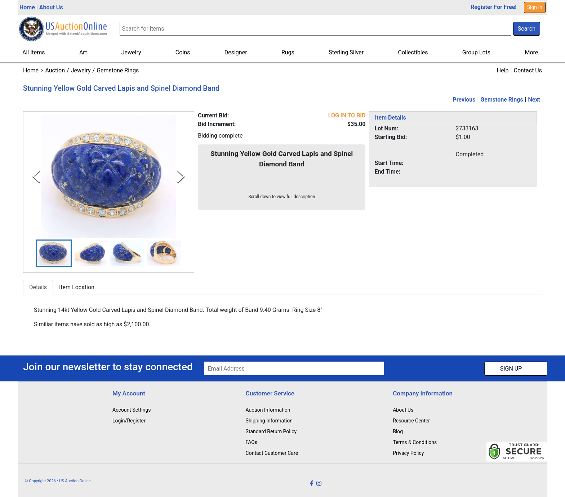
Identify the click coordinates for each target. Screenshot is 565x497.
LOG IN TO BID (347, 115)
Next (534, 99)
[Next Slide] (181, 176)
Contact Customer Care (272, 453)
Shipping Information (269, 421)
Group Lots (476, 52)
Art (83, 52)
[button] (54, 253)
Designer (235, 52)
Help (503, 70)
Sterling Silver (346, 52)
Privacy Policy (408, 453)
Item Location (76, 287)
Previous (464, 99)
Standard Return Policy (271, 431)
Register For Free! (494, 7)
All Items (33, 52)
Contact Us (527, 70)
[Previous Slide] (36, 176)
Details (38, 287)
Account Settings (131, 410)
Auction (55, 70)
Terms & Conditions (415, 442)
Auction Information (268, 410)
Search (526, 28)
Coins (182, 52)
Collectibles (413, 52)
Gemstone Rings (118, 70)
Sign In (534, 7)
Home (27, 7)
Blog (398, 431)
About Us (51, 7)
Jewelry (131, 52)
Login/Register (129, 421)
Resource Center (411, 421)
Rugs (287, 52)
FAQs (252, 442)
